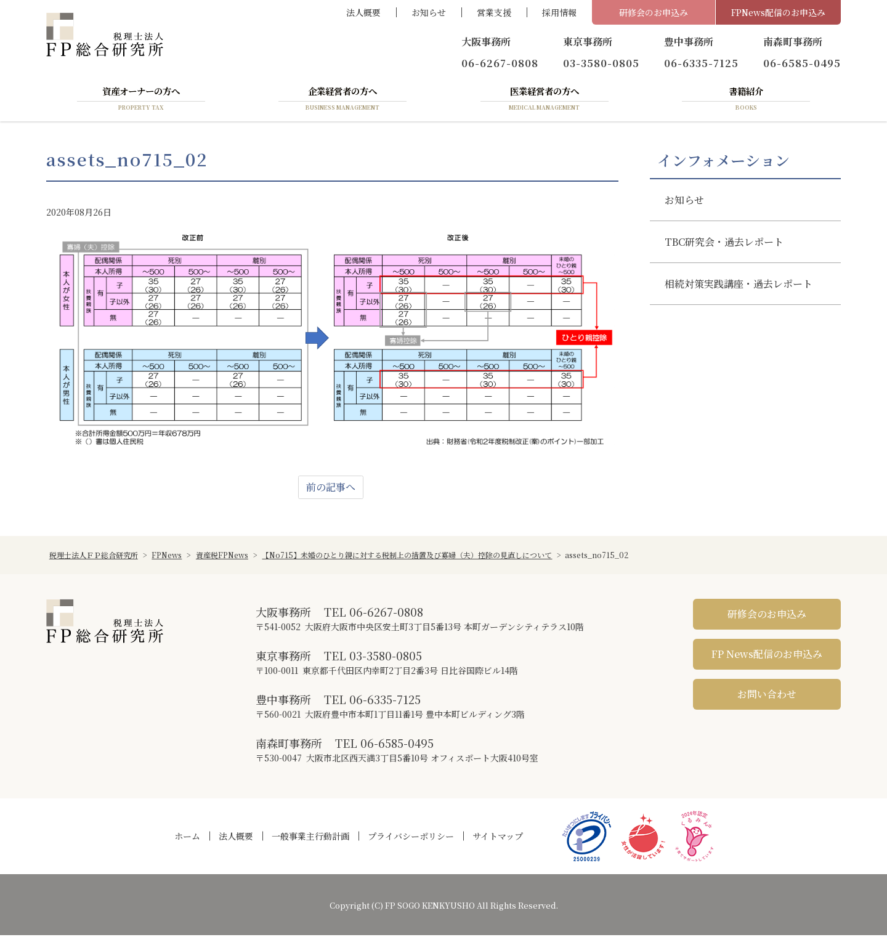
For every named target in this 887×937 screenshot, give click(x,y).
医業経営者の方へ (544, 100)
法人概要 (363, 12)
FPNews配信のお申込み (778, 12)
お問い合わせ (766, 696)
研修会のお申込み (653, 12)
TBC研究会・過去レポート (724, 244)
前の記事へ (330, 489)
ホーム (187, 838)
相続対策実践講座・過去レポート (738, 285)
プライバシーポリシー (411, 838)
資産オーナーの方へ (141, 100)
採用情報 (559, 12)
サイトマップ (497, 838)
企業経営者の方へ (342, 100)
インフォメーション (723, 162)
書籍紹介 (746, 100)
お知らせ (428, 12)
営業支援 (494, 12)
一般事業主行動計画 (310, 838)
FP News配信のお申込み (766, 656)
